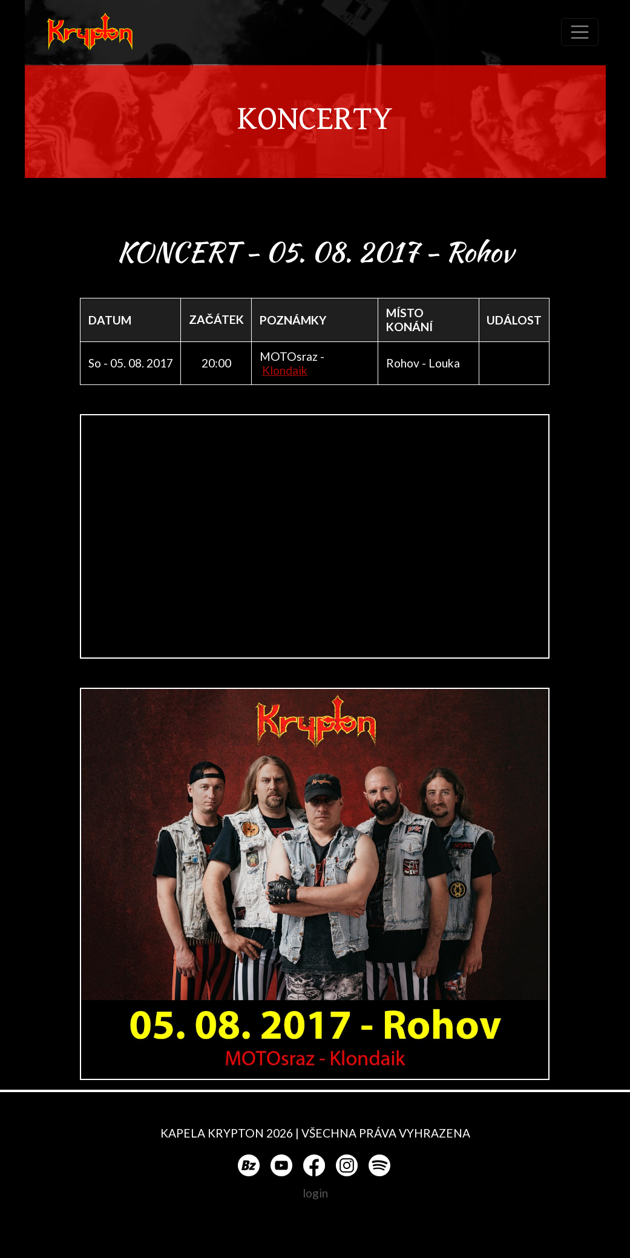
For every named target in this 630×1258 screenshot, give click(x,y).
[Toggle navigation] (580, 32)
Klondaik (284, 370)
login (315, 1193)
